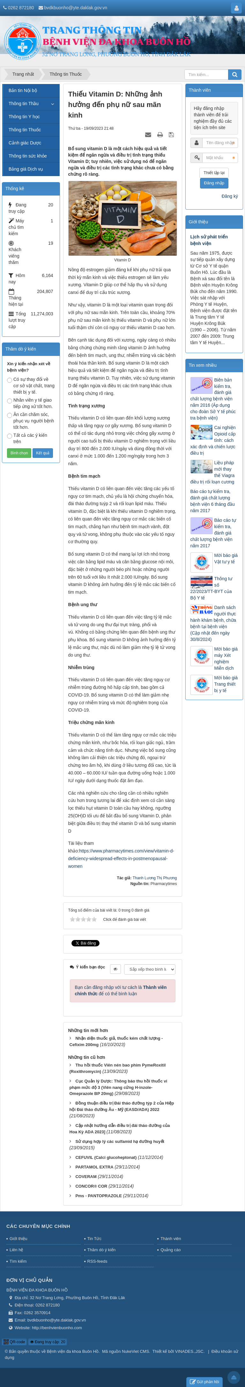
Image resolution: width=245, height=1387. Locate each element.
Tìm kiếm (18, 1261)
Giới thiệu (18, 1238)
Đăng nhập (214, 183)
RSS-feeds (97, 1261)
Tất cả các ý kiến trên (27, 438)
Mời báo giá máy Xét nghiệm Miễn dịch (226, 658)
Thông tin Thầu (24, 103)
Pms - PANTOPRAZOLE (98, 1195)
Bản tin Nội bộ (23, 90)
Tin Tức (94, 1238)
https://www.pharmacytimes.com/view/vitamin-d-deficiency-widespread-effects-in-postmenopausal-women (121, 858)
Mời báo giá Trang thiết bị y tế (226, 684)
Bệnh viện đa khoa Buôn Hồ (73, 1351)
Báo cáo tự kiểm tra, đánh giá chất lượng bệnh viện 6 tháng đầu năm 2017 (212, 501)
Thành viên (170, 1238)
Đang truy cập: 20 (47, 1342)
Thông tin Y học (24, 116)
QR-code (14, 1342)
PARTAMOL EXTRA (94, 1167)
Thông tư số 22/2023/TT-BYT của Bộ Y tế (211, 588)
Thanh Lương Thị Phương (155, 878)
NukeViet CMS (135, 1351)
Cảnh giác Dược (25, 142)
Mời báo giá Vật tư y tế (226, 558)
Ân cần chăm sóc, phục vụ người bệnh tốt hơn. (30, 421)
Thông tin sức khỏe (28, 155)
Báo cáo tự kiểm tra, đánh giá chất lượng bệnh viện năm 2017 (213, 533)
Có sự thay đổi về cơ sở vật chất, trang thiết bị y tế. (31, 386)
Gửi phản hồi (204, 1382)
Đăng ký (230, 196)
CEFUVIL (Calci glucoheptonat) (106, 1157)
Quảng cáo (170, 1249)
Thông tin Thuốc (25, 129)
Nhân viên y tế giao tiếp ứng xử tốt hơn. (30, 403)
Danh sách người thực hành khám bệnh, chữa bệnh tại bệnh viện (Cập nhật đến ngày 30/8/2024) (213, 623)
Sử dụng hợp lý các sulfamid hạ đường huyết (119, 1141)
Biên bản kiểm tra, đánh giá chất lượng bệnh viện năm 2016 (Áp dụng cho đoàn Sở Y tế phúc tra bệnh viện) (213, 399)
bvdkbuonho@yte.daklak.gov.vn (75, 7)
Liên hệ (16, 1249)
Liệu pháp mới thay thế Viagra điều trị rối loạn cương (212, 472)
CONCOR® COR (91, 1186)
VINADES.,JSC (189, 1351)
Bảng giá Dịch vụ (26, 169)
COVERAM (85, 1176)
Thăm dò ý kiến (101, 1249)
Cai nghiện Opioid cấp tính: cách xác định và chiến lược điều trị (213, 440)
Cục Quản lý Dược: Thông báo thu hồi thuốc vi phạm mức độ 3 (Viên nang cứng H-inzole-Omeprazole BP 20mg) (118, 1087)
